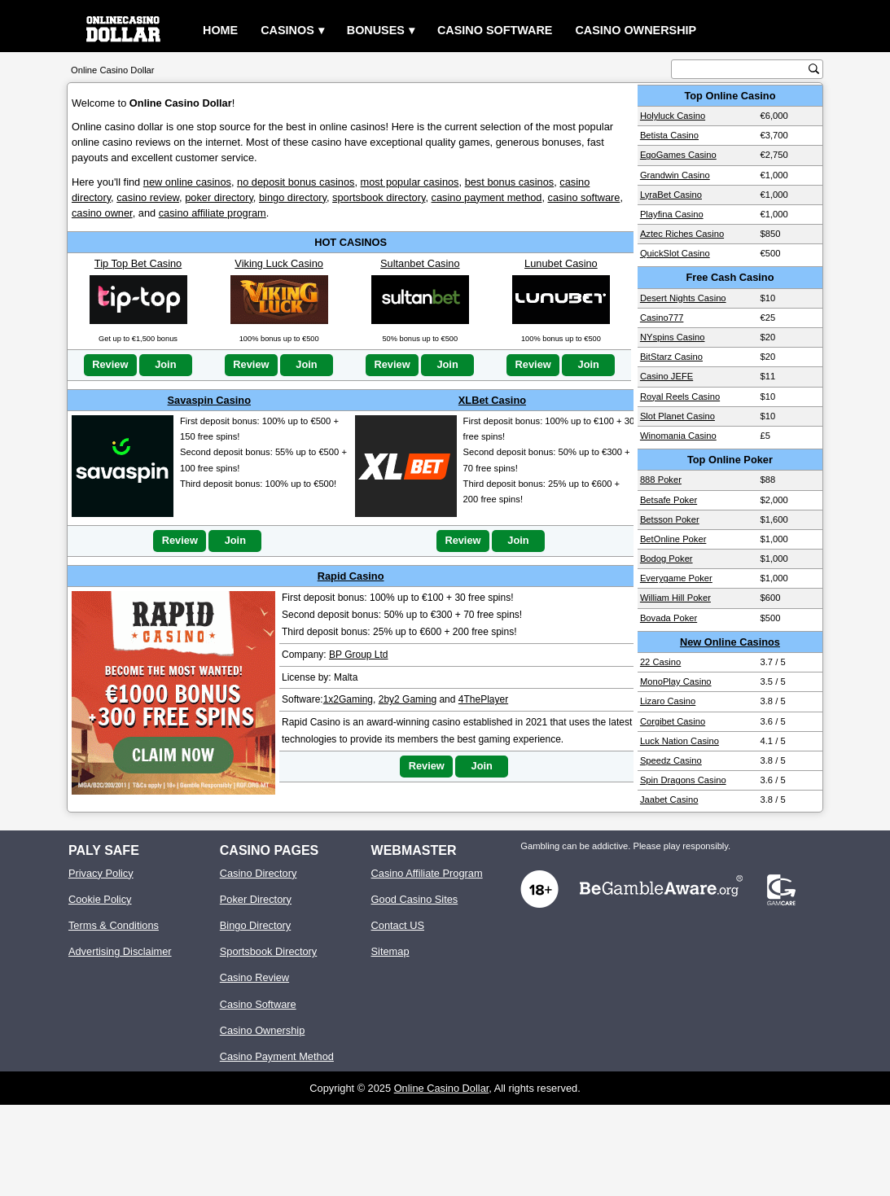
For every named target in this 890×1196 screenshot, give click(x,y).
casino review (147, 197)
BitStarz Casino (671, 356)
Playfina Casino (672, 214)
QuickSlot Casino (675, 253)
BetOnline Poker (673, 539)
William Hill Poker (675, 597)
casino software (584, 197)
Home (220, 30)
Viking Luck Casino (279, 263)
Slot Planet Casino (677, 416)
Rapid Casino (351, 576)
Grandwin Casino (675, 175)
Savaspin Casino (209, 400)
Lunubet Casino (561, 263)
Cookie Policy (100, 899)
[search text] (742, 70)
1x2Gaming (348, 699)
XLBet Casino (492, 400)
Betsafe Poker (668, 500)
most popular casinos (410, 182)
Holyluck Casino (672, 115)
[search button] (814, 69)
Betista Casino (669, 135)
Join (165, 364)
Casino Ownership (635, 30)
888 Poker (661, 479)
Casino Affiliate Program (427, 873)
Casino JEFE (666, 376)
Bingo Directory (255, 925)
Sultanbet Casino (419, 263)
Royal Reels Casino (680, 396)
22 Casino (660, 662)
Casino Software (495, 30)
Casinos (287, 30)
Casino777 (662, 317)
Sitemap (390, 951)
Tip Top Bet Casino (138, 263)
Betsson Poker (669, 519)
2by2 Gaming (407, 699)
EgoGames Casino (678, 155)
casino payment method (487, 197)
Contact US (397, 925)
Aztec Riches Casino (682, 234)
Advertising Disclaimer (120, 951)
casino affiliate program (212, 213)
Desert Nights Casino (683, 298)
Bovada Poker (668, 618)
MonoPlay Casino (676, 681)
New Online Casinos (730, 642)
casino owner (102, 213)
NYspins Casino (672, 337)
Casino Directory (258, 873)
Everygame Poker (676, 578)
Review (110, 364)
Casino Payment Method (277, 1056)
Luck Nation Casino (679, 741)
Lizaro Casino (667, 701)
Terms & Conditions (113, 925)
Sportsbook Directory (268, 951)
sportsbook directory (378, 197)
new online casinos (187, 182)
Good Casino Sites (414, 899)
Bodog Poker (666, 558)
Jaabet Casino (669, 799)
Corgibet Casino (672, 721)
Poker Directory (256, 899)
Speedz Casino (671, 760)
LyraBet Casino (671, 194)
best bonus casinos (510, 182)
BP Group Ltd (358, 654)
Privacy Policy (101, 873)
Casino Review (254, 977)
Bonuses (376, 30)
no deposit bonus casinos (295, 182)
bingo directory (293, 197)
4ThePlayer (483, 699)
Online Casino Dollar (441, 1088)
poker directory (219, 197)
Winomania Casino (678, 435)
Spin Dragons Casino (683, 780)
